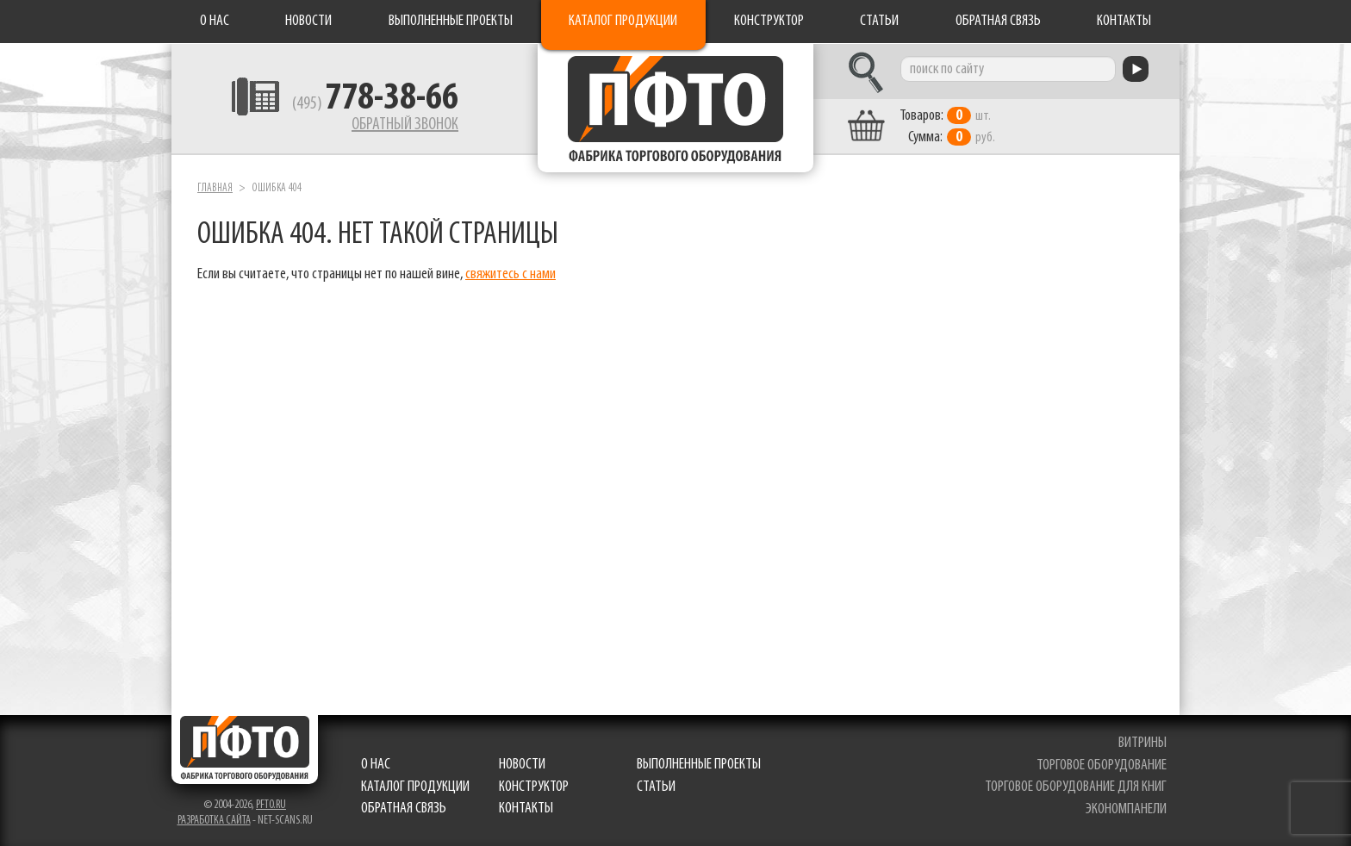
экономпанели (1126, 809)
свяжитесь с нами (510, 274)
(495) (375, 104)
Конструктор (769, 21)
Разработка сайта (214, 820)
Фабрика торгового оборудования (675, 107)
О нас (214, 21)
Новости (308, 21)
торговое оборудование (1102, 765)
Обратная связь (998, 21)
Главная (215, 188)
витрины (1142, 743)
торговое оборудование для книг (1076, 787)
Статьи (879, 21)
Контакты (1124, 21)
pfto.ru (271, 805)
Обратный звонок (405, 125)
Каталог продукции (623, 21)
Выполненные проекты (451, 21)
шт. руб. (947, 126)
